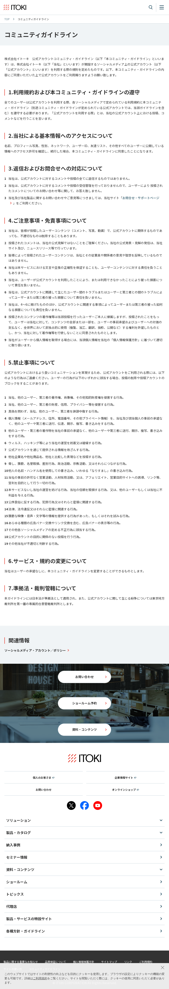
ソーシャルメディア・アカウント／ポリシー (35, 650)
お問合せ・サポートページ (140, 198)
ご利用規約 (40, 978)
